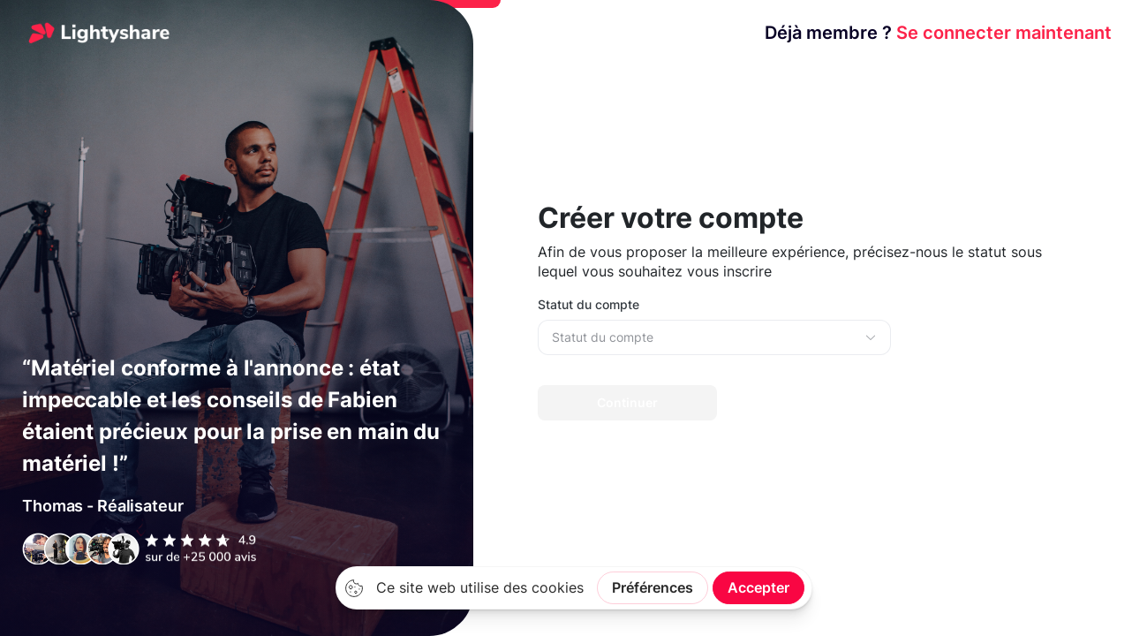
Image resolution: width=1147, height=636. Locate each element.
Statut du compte (588, 304)
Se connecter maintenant (938, 32)
